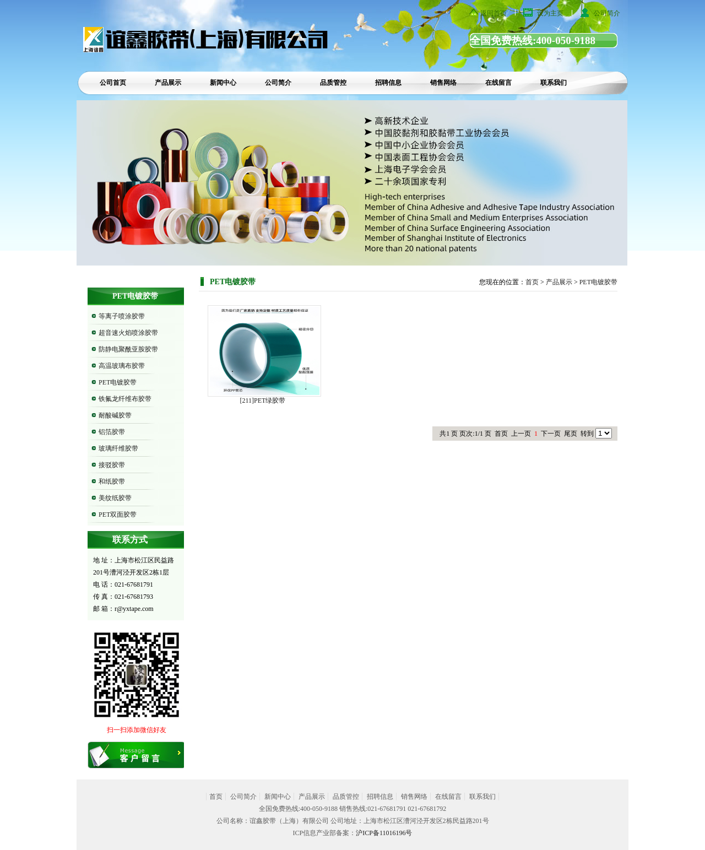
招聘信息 (388, 82)
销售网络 (443, 82)
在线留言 (498, 82)
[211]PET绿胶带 (263, 400)
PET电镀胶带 (118, 382)
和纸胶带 (112, 481)
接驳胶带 (112, 465)
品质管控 (333, 82)
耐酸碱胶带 (115, 415)
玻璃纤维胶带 (118, 448)
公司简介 (607, 13)
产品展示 (168, 82)
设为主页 (550, 13)
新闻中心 (223, 82)
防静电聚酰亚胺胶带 (128, 349)
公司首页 (113, 82)
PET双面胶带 (118, 514)
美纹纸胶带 (115, 498)
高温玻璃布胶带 (122, 366)
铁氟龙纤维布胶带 (125, 399)
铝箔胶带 (112, 432)
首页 (532, 282)
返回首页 (493, 13)
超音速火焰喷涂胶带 (128, 333)
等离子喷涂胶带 (122, 316)
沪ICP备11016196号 (384, 833)
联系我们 (553, 82)
